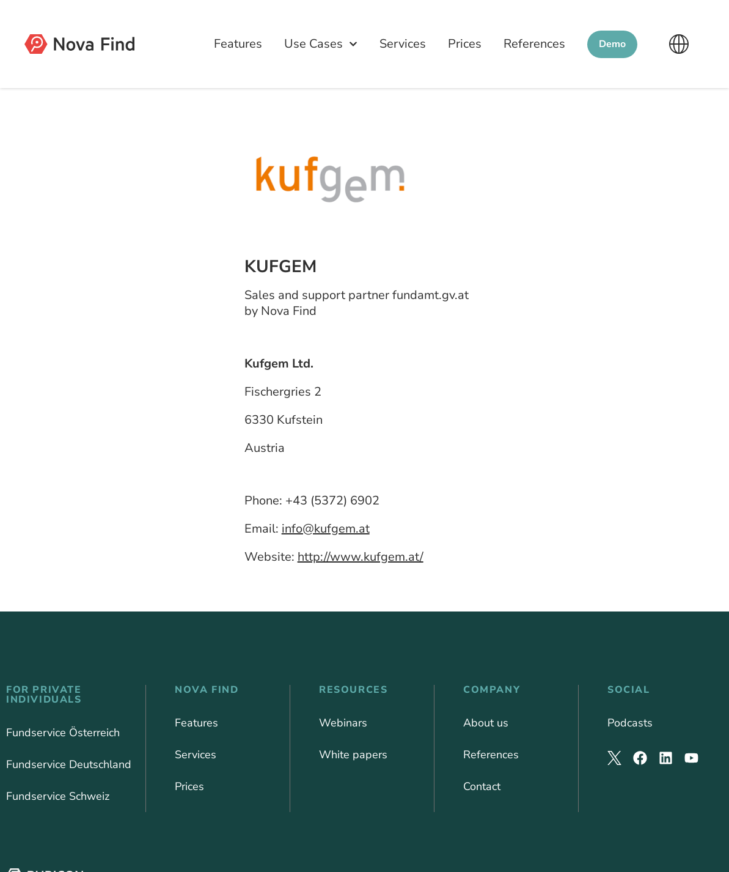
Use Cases (320, 44)
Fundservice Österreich (63, 732)
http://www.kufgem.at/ (360, 557)
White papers (353, 754)
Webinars (343, 722)
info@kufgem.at (326, 528)
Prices (465, 43)
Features (238, 43)
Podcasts (630, 722)
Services (402, 43)
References (534, 43)
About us (485, 722)
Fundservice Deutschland (68, 764)
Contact (481, 786)
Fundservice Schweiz (57, 796)
